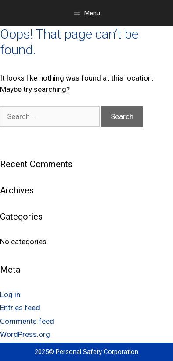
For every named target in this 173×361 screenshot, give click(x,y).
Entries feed (20, 307)
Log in (10, 294)
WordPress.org (25, 334)
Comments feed (27, 321)
